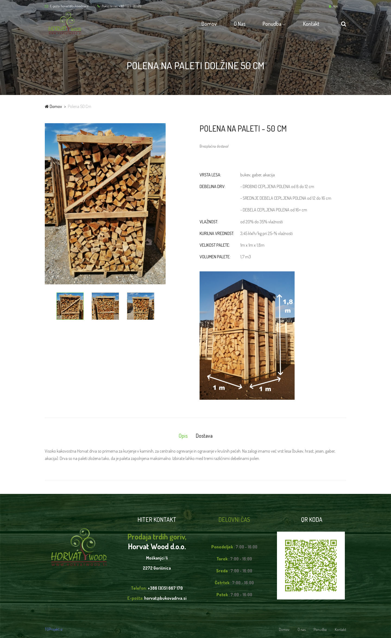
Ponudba (272, 23)
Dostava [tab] (204, 435)
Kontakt (311, 23)
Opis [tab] (183, 435)
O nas (239, 23)
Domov (209, 23)
